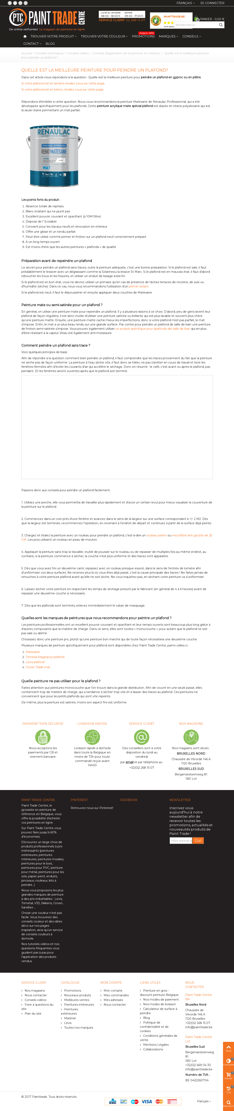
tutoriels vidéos (38, 944)
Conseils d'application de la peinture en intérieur (126, 53)
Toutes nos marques (78, 1027)
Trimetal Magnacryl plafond (45, 657)
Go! (198, 840)
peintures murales (50, 859)
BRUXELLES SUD (191, 769)
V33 (37, 903)
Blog (50, 44)
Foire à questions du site (37, 1007)
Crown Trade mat (38, 667)
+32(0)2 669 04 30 (198, 1065)
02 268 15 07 (135, 20)
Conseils (190, 36)
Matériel (69, 1018)
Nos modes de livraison (159, 1004)
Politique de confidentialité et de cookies (154, 1027)
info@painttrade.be (198, 1027)
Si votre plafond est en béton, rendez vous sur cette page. (62, 89)
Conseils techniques (49, 53)
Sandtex (27, 907)
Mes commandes (116, 995)
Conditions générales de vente (158, 1038)
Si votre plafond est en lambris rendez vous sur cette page (62, 83)
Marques (167, 36)
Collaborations (152, 1049)
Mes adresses (113, 1000)
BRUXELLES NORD (191, 753)
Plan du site (32, 1013)
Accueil (26, 53)
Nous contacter (35, 995)
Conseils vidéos (78, 53)
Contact (31, 44)
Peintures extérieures (69, 1011)
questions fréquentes (36, 948)
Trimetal (27, 903)
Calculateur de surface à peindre (158, 1011)
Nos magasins (34, 990)
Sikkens (46, 903)
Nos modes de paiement (160, 999)
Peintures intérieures (78, 1004)
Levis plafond (35, 662)
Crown (58, 903)
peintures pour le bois (36, 863)
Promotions (143, 35)
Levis (58, 899)
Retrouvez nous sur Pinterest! (92, 808)
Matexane (33, 652)
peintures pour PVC (35, 868)
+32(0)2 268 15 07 (141, 767)
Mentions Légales (155, 1045)
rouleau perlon (156, 535)
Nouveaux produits (77, 995)
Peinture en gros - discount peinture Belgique (159, 993)
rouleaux (41, 880)
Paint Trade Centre (34, 805)
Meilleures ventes (76, 1000)
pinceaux (27, 880)
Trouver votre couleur (103, 36)
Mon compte (112, 990)
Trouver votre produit (52, 36)
